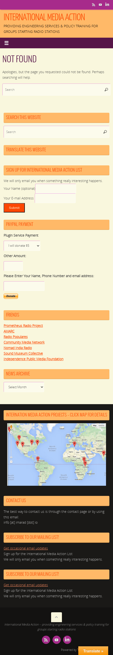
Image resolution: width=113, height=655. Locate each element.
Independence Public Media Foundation (33, 359)
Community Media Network (24, 342)
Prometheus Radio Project (23, 326)
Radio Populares (16, 337)
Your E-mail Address (19, 198)
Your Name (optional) (19, 188)
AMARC (9, 331)
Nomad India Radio (18, 348)
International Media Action (44, 17)
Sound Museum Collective (23, 353)
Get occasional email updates (26, 548)
